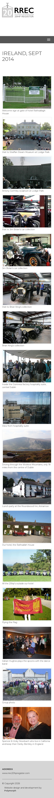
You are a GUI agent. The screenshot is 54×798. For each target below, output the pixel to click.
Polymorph (10, 790)
